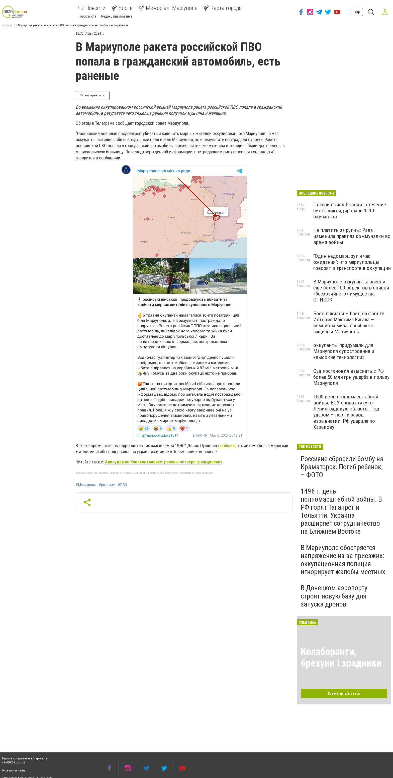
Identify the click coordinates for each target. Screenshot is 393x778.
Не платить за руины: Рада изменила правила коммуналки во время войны (351, 236)
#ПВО (122, 485)
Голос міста (87, 16)
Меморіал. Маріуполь (168, 8)
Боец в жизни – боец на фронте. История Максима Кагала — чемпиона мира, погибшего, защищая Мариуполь (349, 323)
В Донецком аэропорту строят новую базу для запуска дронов (334, 596)
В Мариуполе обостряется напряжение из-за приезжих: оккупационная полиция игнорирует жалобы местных (343, 560)
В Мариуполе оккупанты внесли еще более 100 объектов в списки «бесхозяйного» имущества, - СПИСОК (351, 291)
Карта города (223, 8)
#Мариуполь (86, 485)
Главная (7, 25)
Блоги (122, 8)
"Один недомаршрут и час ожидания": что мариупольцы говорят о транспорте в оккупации (352, 262)
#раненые (107, 485)
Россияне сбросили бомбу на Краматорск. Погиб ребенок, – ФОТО (342, 467)
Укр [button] (357, 11)
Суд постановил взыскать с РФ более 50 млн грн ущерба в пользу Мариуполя (351, 377)
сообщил (226, 445)
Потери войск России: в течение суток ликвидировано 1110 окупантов (349, 211)
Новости (92, 8)
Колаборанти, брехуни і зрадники (341, 657)
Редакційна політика (116, 16)
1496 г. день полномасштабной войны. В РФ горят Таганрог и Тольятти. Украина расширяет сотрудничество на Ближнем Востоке (341, 511)
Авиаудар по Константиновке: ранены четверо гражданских (163, 461)
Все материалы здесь (344, 693)
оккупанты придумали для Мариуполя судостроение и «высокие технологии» (343, 351)
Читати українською (92, 95)
